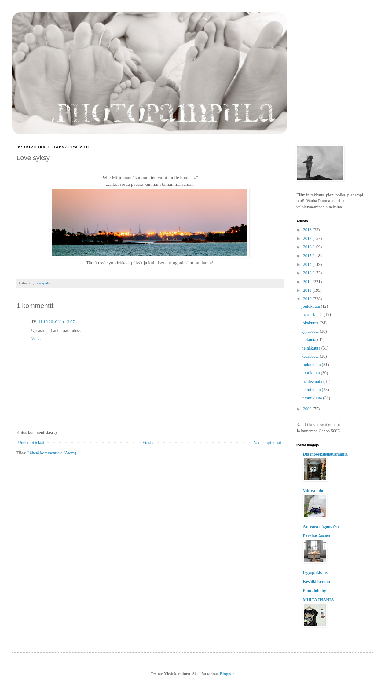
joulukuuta (311, 306)
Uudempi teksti (31, 442)
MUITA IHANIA (318, 600)
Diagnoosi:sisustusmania (325, 454)
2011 (308, 290)
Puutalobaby (314, 590)
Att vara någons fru (321, 527)
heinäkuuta (311, 348)
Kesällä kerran (316, 581)
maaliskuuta (312, 381)
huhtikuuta (311, 373)
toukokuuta (312, 364)
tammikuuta (312, 398)
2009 (308, 409)
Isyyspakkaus (315, 572)
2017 (308, 238)
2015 (308, 256)
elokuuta (309, 339)
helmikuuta (312, 389)
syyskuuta (311, 331)
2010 (308, 299)
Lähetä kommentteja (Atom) (52, 453)
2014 (308, 264)
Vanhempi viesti (267, 442)
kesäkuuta (311, 356)
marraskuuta (313, 314)
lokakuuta (311, 323)
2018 (308, 230)
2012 (308, 282)
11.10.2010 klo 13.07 (56, 322)
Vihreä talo (313, 490)
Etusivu (149, 442)
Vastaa (36, 338)
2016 (308, 247)
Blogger (226, 674)
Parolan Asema (316, 536)
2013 (308, 273)
